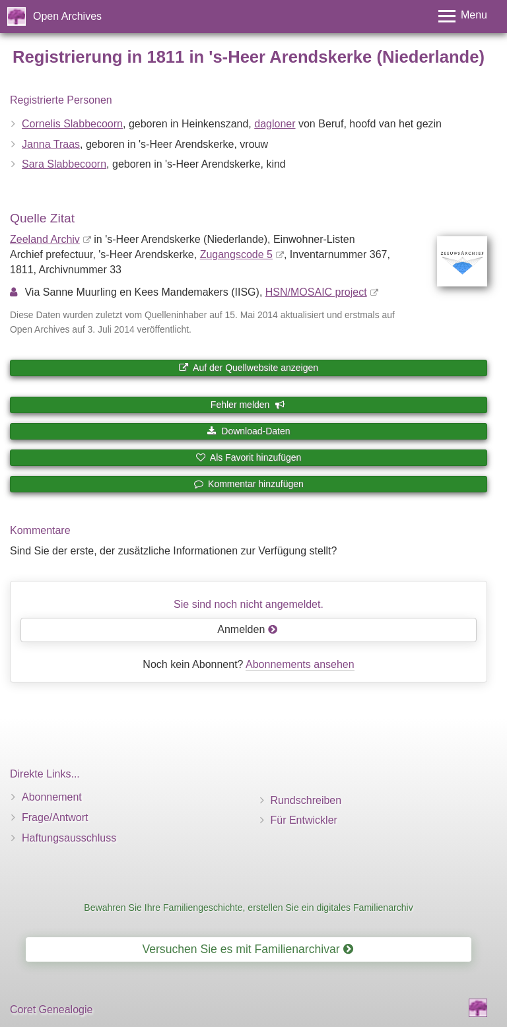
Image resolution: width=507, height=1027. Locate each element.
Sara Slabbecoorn (64, 164)
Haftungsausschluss (69, 838)
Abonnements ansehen (300, 664)
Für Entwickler (304, 820)
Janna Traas (51, 144)
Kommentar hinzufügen (248, 484)
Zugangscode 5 (236, 254)
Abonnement (52, 797)
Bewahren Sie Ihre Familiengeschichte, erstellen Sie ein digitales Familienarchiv (248, 907)
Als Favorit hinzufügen (249, 457)
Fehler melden (248, 404)
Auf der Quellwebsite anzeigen (248, 367)
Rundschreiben (306, 800)
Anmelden (247, 629)
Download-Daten (248, 431)
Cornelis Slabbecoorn (72, 123)
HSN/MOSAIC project (316, 292)
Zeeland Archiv (45, 239)
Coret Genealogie (51, 1009)
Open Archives (67, 16)
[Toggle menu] (462, 16)
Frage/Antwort (55, 817)
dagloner (274, 123)
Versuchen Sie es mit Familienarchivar (247, 949)
